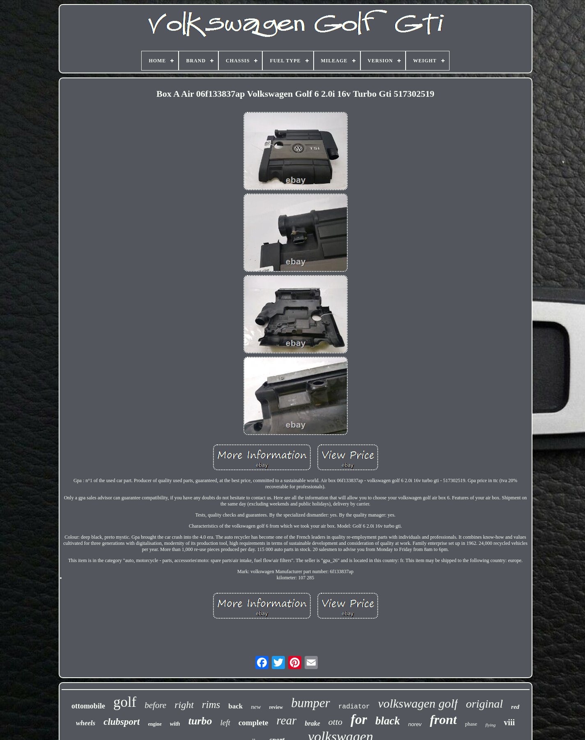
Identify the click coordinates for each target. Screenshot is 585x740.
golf (124, 702)
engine (154, 724)
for (359, 719)
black (387, 721)
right (184, 704)
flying (490, 724)
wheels (85, 723)
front (443, 719)
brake (312, 723)
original (484, 703)
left (225, 722)
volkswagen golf (418, 703)
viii (509, 722)
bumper (310, 703)
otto (335, 722)
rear (287, 720)
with (175, 724)
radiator (354, 706)
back (235, 706)
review (276, 707)
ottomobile (88, 706)
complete (253, 722)
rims (211, 704)
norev (415, 724)
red (515, 707)
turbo (200, 721)
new (256, 707)
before (155, 705)
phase (471, 724)
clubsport (121, 722)
